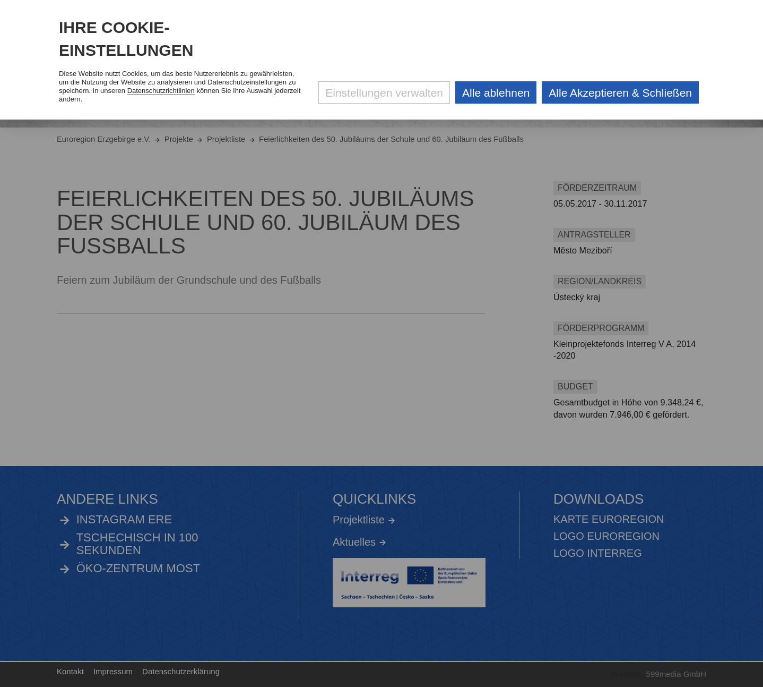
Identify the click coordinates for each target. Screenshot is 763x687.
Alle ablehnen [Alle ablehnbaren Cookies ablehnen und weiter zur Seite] (496, 93)
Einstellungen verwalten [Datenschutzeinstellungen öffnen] (384, 93)
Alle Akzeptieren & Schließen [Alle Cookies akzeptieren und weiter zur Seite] (620, 93)
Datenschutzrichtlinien (161, 91)
